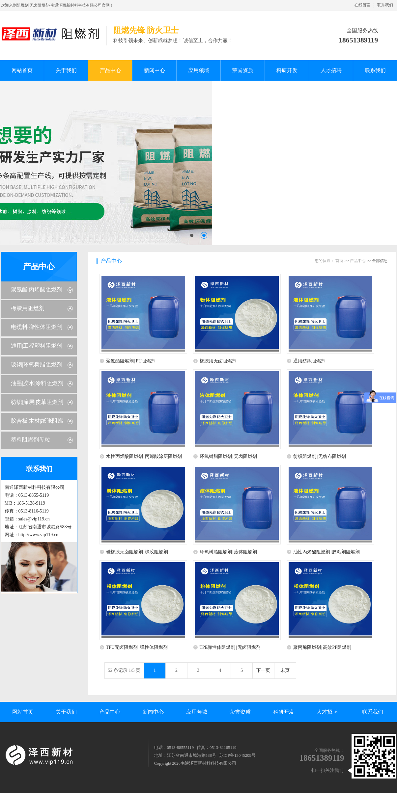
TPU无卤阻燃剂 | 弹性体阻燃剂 (137, 647)
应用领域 (196, 712)
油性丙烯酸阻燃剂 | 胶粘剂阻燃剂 (326, 551)
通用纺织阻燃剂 (309, 360)
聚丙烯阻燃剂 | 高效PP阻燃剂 (322, 647)
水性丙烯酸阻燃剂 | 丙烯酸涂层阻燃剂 (144, 456)
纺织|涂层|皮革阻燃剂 (37, 402)
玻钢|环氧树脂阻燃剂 (36, 364)
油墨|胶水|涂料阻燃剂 (37, 383)
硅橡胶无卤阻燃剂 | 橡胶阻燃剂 (137, 551)
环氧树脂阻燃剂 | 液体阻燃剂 (228, 551)
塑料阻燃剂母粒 (30, 439)
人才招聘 (327, 712)
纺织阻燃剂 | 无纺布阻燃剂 (319, 456)
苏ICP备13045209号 (237, 755)
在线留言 (362, 5)
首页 (339, 260)
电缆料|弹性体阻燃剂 (36, 327)
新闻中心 (153, 712)
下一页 (263, 670)
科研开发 (283, 712)
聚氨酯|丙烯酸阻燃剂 (36, 289)
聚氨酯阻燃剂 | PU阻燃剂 (131, 360)
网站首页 (22, 712)
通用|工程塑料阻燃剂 (36, 346)
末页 (285, 670)
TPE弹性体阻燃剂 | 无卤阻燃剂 (230, 647)
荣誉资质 (240, 712)
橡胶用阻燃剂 (27, 308)
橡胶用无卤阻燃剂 (218, 360)
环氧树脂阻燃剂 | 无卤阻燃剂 (228, 456)
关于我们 (66, 712)
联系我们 (385, 5)
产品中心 (39, 266)
